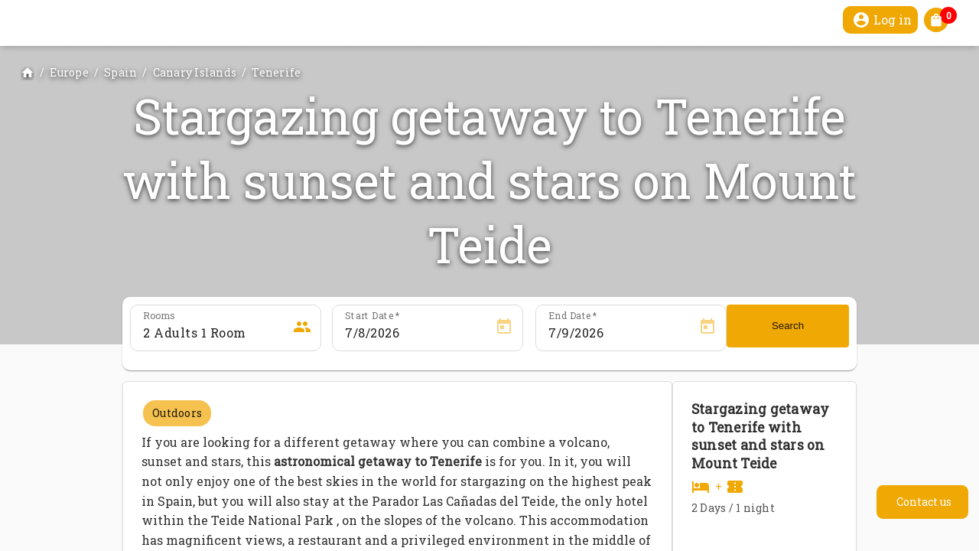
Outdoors (177, 413)
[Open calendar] (504, 326)
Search (788, 325)
